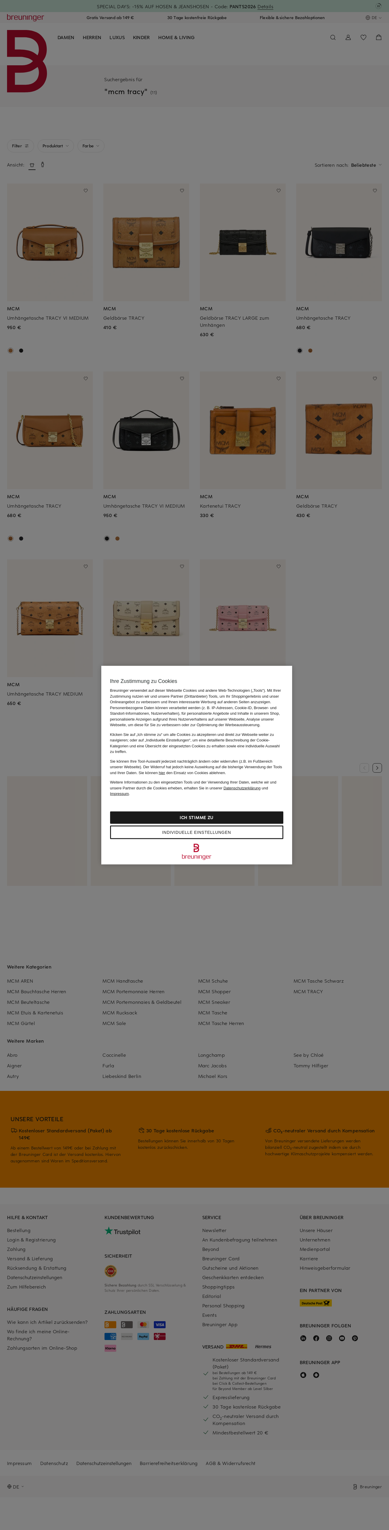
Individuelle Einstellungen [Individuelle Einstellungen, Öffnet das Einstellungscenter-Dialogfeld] (196, 832)
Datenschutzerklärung (241, 788)
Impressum (119, 793)
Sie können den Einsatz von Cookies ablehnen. (182, 772)
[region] (196, 765)
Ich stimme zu (196, 817)
